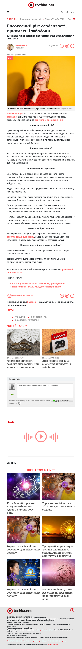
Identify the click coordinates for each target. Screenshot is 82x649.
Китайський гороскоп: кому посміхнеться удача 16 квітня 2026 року (21, 507)
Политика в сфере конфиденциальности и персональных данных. (45, 641)
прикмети (20, 317)
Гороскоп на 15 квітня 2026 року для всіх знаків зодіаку (23, 593)
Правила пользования (14, 641)
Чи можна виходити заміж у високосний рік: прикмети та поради (23, 364)
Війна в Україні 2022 (54, 19)
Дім (9, 58)
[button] (67, 12)
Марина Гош (21, 45)
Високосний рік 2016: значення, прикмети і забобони (56, 364)
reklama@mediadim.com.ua (44, 630)
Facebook (32, 302)
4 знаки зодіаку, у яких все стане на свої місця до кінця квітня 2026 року (57, 594)
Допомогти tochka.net (30, 19)
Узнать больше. (52, 644)
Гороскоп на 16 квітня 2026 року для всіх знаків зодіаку (58, 506)
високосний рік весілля (27, 320)
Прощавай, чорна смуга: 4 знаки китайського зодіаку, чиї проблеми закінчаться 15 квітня (58, 551)
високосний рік (39, 317)
